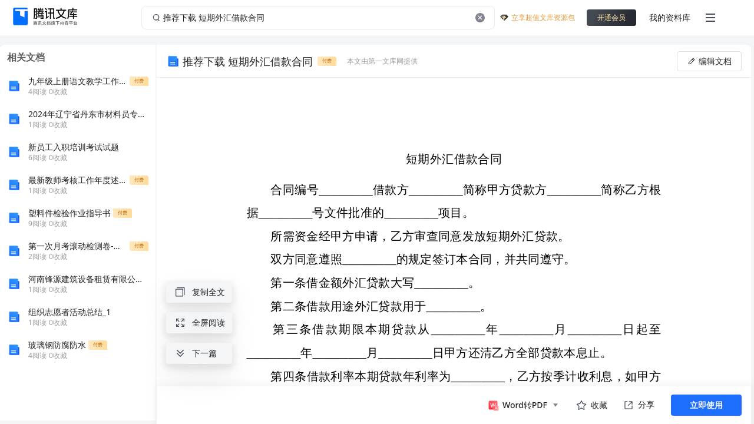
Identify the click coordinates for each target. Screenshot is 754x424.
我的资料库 (669, 17)
